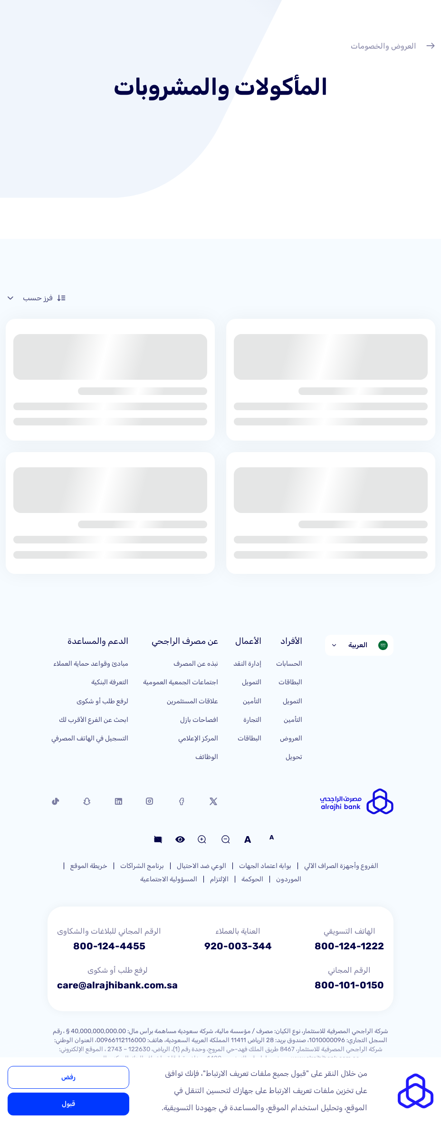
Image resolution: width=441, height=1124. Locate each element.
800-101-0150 (349, 985)
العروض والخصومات (393, 47)
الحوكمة (252, 879)
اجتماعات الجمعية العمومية (180, 682)
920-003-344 (238, 946)
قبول (68, 1104)
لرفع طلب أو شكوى (102, 701)
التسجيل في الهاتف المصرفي (89, 738)
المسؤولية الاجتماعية (168, 879)
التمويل (292, 701)
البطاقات (290, 682)
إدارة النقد (247, 664)
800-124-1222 (349, 946)
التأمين (293, 720)
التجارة (252, 720)
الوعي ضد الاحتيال (201, 866)
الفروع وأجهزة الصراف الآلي (341, 866)
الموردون (288, 879)
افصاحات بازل (199, 720)
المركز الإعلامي (198, 738)
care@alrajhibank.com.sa (117, 985)
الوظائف (206, 757)
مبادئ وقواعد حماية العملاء (90, 664)
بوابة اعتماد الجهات (265, 866)
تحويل (294, 757)
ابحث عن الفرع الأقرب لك (93, 720)
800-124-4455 (109, 946)
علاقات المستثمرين (192, 701)
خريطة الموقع (88, 866)
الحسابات (289, 664)
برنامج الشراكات (142, 866)
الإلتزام (219, 879)
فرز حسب (36, 298)
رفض (68, 1077)
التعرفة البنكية (109, 682)
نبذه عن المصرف (195, 664)
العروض (291, 738)
